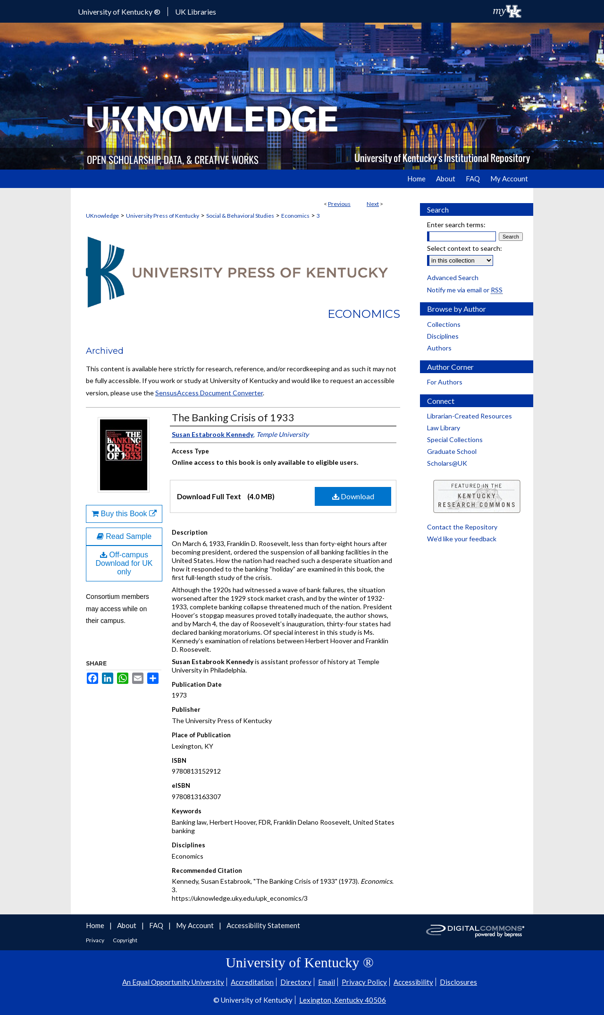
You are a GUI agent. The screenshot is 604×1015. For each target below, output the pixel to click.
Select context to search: (464, 248)
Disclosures (458, 982)
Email (326, 982)
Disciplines (443, 336)
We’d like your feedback (461, 539)
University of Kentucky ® (119, 11)
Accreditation (252, 982)
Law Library (443, 428)
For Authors (444, 382)
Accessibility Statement (263, 925)
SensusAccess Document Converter (209, 393)
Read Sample (124, 536)
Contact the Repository (462, 527)
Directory (295, 982)
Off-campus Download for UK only (124, 563)
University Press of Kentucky (162, 215)
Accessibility (413, 982)
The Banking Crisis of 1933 (233, 417)
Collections (444, 324)
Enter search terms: (456, 225)
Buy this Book (124, 514)
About (127, 925)
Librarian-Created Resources (469, 416)
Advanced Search (452, 277)
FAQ (157, 925)
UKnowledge (102, 215)
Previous (339, 203)
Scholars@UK (447, 463)
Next (373, 203)
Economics (295, 215)
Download (353, 496)
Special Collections (455, 439)
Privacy (95, 940)
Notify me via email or (465, 290)
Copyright (125, 940)
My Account (195, 925)
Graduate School (452, 451)
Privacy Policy (364, 982)
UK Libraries (195, 11)
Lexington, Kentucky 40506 (342, 1000)
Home (96, 925)
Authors (439, 348)
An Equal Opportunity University (173, 982)
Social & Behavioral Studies (240, 215)
